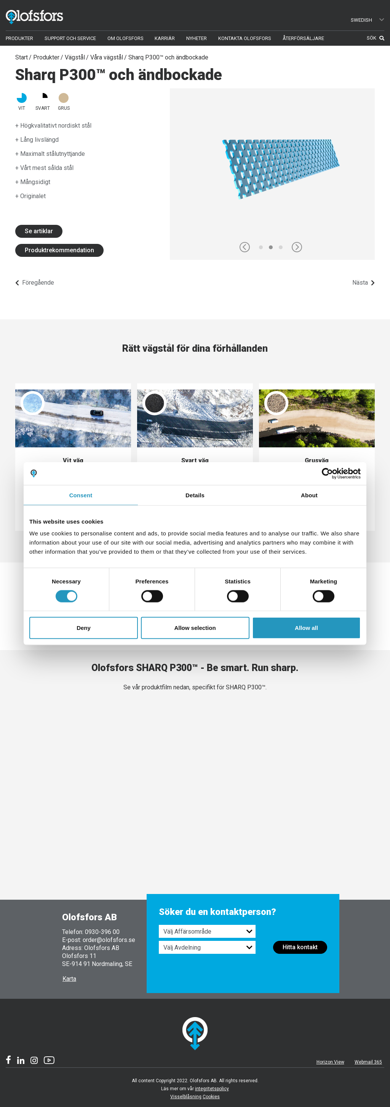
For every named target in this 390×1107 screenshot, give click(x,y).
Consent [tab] (81, 495)
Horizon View (330, 1062)
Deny (84, 628)
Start (21, 57)
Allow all (306, 628)
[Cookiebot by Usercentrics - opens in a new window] (327, 473)
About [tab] (309, 495)
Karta (69, 978)
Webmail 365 (368, 1062)
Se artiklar (39, 231)
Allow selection (195, 628)
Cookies (211, 1096)
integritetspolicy (212, 1088)
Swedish (368, 20)
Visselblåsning (185, 1096)
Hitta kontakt (300, 947)
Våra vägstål (106, 57)
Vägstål (75, 57)
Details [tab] (195, 495)
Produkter (46, 57)
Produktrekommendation (59, 250)
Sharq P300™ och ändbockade (168, 57)
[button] (245, 247)
